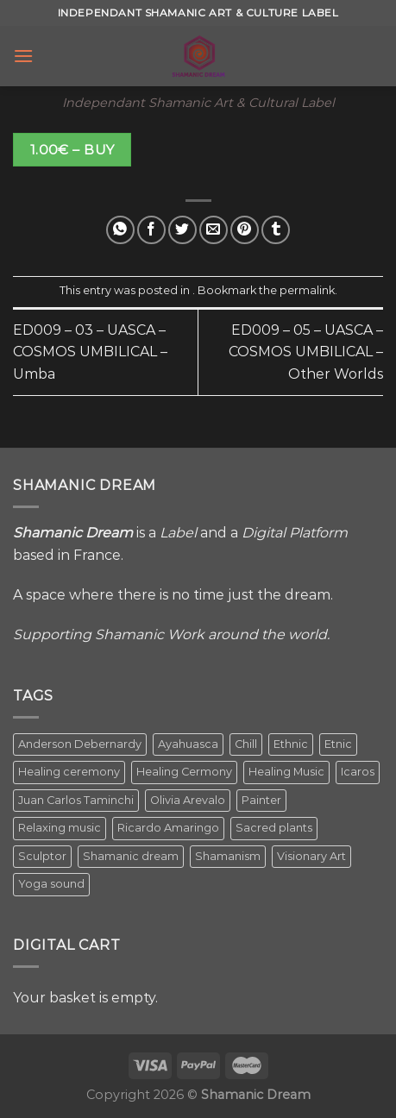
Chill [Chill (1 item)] (246, 744)
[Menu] (23, 56)
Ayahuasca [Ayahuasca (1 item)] (188, 744)
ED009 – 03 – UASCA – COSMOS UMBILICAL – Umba (90, 352)
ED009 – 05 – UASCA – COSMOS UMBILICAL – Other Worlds (306, 352)
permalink (307, 290)
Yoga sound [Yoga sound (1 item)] (51, 883)
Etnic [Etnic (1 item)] (338, 744)
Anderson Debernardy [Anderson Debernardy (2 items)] (79, 744)
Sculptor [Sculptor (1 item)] (42, 856)
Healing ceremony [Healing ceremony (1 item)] (69, 771)
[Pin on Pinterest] (244, 230)
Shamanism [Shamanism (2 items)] (228, 856)
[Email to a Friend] (213, 230)
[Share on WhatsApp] (120, 230)
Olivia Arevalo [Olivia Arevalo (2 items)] (187, 800)
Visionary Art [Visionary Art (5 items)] (311, 856)
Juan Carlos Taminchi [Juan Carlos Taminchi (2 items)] (76, 800)
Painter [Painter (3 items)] (261, 800)
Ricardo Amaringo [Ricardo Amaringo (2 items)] (168, 827)
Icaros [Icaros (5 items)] (357, 771)
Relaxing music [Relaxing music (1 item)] (59, 827)
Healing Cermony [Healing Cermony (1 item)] (184, 771)
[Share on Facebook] (151, 230)
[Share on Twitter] (182, 230)
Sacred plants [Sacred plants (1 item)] (274, 827)
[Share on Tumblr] (275, 230)
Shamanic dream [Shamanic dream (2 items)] (131, 856)
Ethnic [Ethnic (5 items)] (290, 744)
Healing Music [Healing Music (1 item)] (286, 771)
